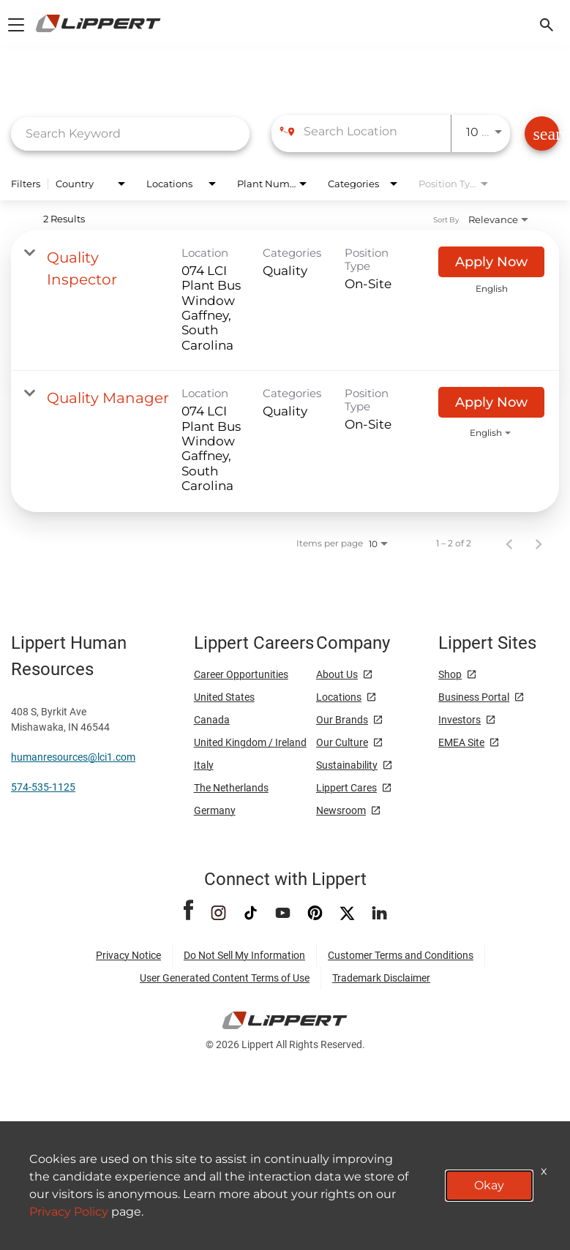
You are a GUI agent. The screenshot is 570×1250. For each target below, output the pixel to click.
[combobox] (130, 133)
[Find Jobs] (542, 133)
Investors (459, 720)
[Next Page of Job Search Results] (538, 543)
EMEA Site (461, 742)
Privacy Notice (128, 955)
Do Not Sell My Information (244, 955)
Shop (450, 674)
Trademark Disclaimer (381, 978)
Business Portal (473, 697)
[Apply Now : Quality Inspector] (491, 261)
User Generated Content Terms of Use (225, 978)
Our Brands (342, 720)
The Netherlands (231, 788)
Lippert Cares (346, 788)
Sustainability (347, 765)
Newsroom (341, 810)
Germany (215, 810)
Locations (338, 697)
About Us (337, 674)
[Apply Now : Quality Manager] (491, 402)
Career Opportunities (241, 674)
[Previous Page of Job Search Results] (509, 543)
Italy (204, 765)
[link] (285, 300)
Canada (212, 720)
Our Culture (342, 742)
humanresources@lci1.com (73, 757)
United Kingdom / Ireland (250, 742)
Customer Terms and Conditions (400, 955)
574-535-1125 (43, 787)
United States (224, 697)
